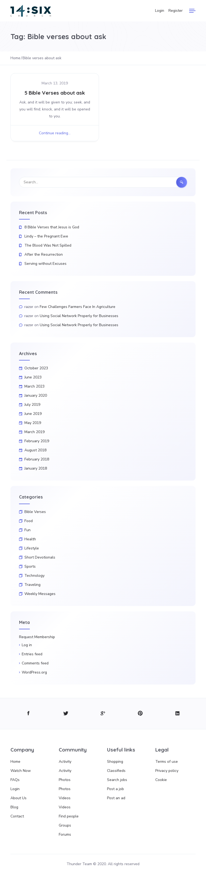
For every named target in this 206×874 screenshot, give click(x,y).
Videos (65, 798)
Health (30, 539)
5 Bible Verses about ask (54, 93)
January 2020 (35, 395)
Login (159, 10)
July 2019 (32, 404)
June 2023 (33, 377)
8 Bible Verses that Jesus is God (51, 227)
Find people (69, 816)
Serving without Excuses (45, 263)
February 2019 (36, 441)
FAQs (15, 779)
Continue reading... (55, 133)
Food (28, 520)
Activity (65, 761)
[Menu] (192, 10)
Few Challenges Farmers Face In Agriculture (77, 306)
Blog (14, 807)
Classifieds (116, 770)
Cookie (161, 779)
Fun (27, 530)
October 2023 (36, 368)
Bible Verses (35, 511)
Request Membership (37, 636)
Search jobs (117, 779)
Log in (27, 645)
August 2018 (35, 450)
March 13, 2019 (55, 83)
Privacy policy (166, 770)
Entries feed (32, 654)
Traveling (32, 584)
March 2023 (34, 386)
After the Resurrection (43, 254)
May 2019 (32, 422)
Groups (65, 825)
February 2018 (36, 459)
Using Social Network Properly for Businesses (79, 315)
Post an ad (116, 798)
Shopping (115, 761)
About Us (18, 798)
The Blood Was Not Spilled (47, 245)
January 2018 (35, 468)
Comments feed (35, 663)
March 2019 (34, 431)
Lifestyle (31, 548)
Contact (17, 816)
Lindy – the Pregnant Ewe (46, 236)
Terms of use (166, 761)
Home (15, 761)
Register (175, 10)
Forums (65, 834)
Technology (34, 575)
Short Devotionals (39, 557)
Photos (65, 779)
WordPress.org (34, 672)
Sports (30, 566)
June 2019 (33, 413)
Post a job (115, 788)
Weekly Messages (40, 593)
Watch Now (20, 770)
